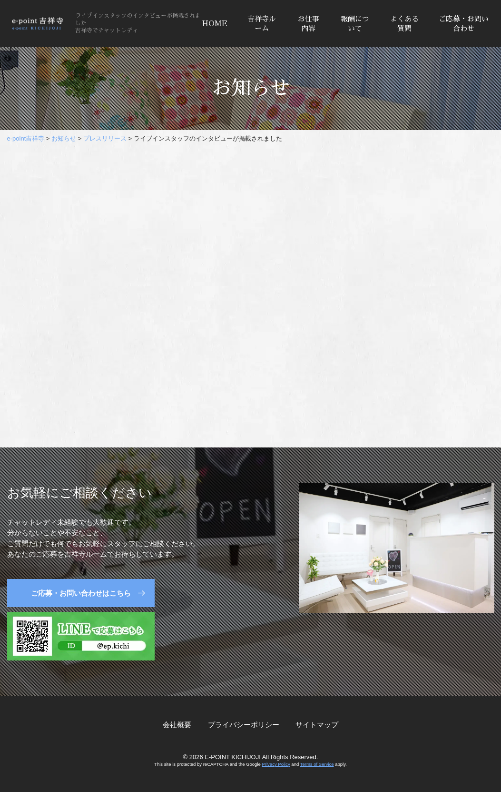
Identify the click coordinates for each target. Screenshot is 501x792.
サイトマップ (316, 725)
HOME (214, 23)
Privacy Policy (276, 764)
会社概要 (177, 725)
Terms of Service (317, 764)
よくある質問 (404, 23)
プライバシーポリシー (243, 725)
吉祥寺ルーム (261, 23)
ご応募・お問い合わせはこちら (81, 593)
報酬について (355, 23)
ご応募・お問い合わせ (464, 23)
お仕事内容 (308, 23)
